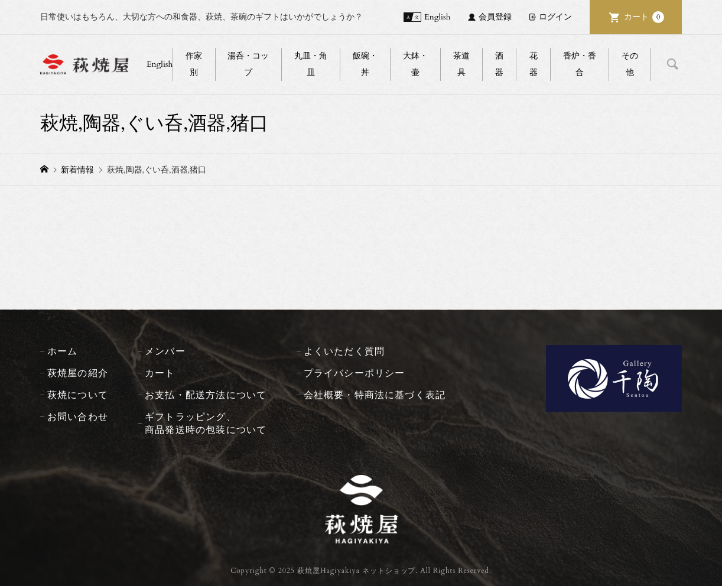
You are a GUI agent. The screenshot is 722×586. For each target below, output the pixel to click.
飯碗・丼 (365, 64)
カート (644, 17)
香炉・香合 (579, 64)
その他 (630, 64)
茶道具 (461, 64)
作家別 (194, 64)
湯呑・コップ (248, 64)
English (437, 16)
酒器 (499, 64)
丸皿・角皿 (310, 64)
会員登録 (495, 16)
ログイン (555, 16)
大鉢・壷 (415, 64)
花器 (533, 64)
